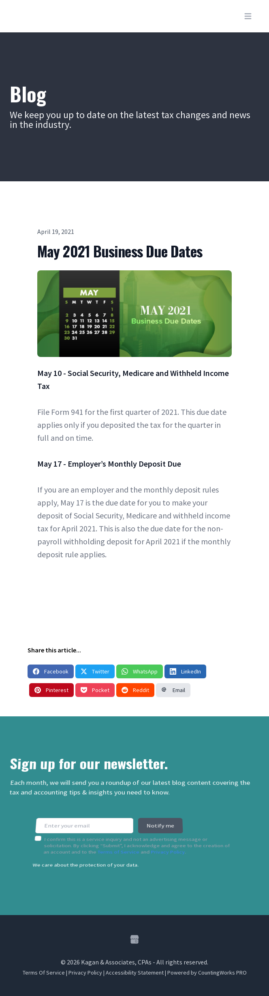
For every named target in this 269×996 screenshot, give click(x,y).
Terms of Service (118, 846)
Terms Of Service (44, 972)
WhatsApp (140, 671)
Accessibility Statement (135, 972)
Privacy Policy (168, 846)
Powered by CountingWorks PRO (207, 972)
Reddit (135, 690)
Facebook (50, 671)
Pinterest (51, 690)
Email (173, 690)
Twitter (95, 671)
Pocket (95, 690)
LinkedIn (185, 671)
